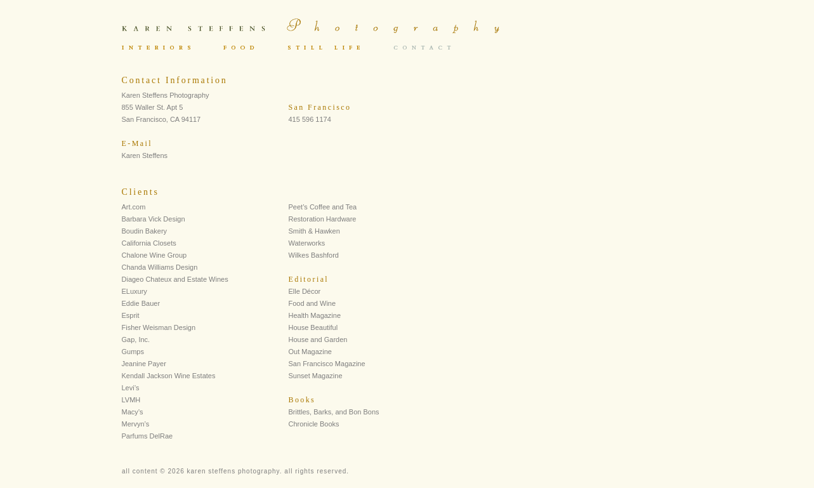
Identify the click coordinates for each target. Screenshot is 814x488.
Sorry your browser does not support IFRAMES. (375, 48)
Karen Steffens (145, 155)
